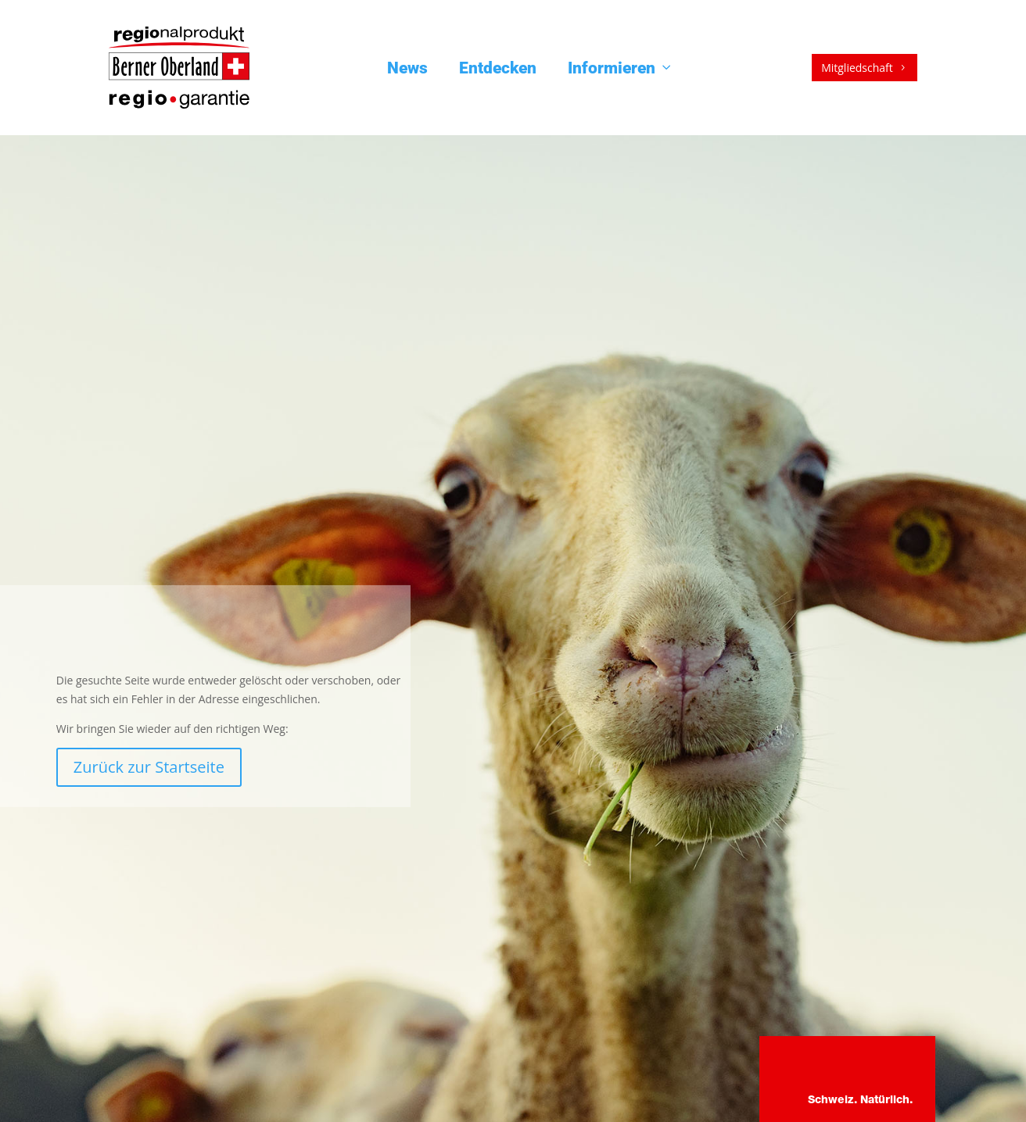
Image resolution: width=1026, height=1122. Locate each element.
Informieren (621, 68)
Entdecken (497, 68)
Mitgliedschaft (864, 67)
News (407, 68)
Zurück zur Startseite (149, 766)
